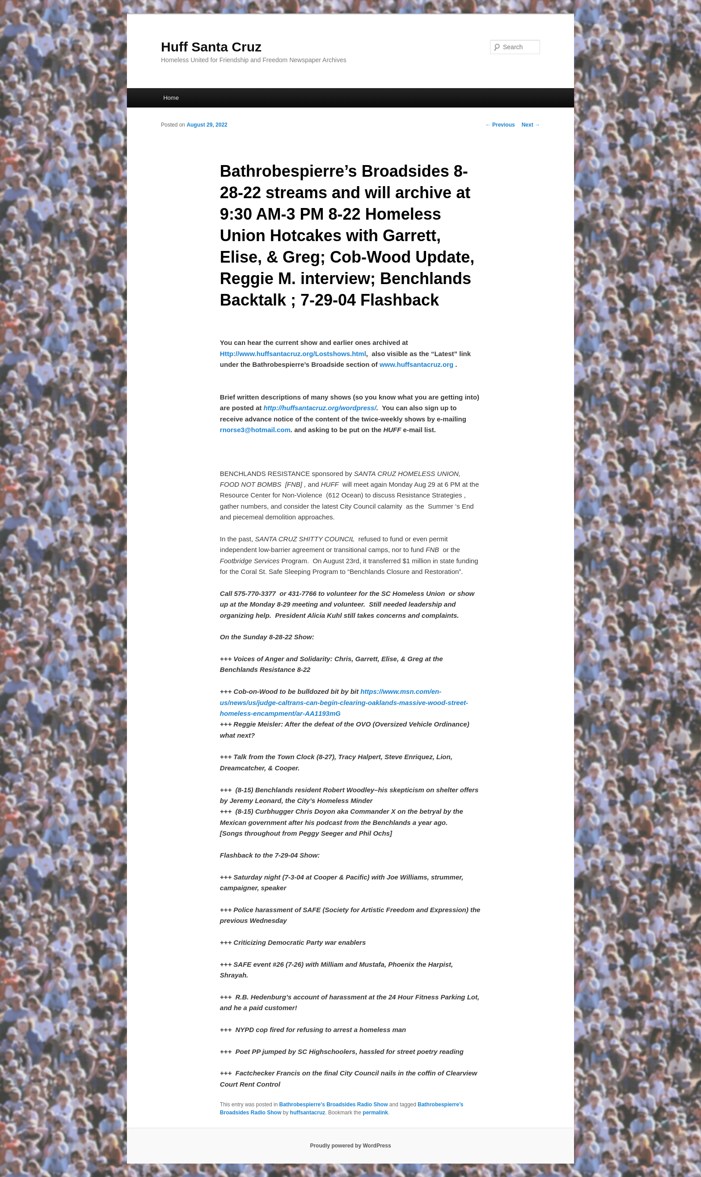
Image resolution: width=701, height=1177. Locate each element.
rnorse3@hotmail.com (255, 429)
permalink (375, 1112)
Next (531, 125)
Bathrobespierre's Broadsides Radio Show (333, 1104)
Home (171, 97)
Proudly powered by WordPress (350, 1146)
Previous (500, 125)
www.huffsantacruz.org (416, 364)
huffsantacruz (307, 1112)
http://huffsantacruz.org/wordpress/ (319, 408)
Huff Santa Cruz (211, 46)
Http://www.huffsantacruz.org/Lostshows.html (293, 353)
